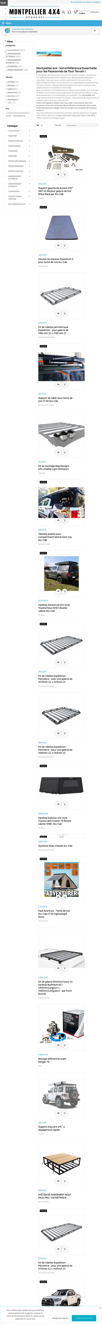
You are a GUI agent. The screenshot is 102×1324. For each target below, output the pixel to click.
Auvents (41, 182)
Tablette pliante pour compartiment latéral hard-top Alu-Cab (81, 282)
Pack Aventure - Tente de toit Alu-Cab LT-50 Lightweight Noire (83, 444)
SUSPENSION (13, 191)
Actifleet (13, 82)
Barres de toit (43, 1004)
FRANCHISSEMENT (18, 70)
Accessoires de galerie (46, 237)
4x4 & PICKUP (16, 50)
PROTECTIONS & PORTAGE (15, 197)
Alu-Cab (13, 96)
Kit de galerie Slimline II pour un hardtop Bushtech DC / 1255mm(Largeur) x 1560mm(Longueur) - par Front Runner (52, 501)
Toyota (71, 1001)
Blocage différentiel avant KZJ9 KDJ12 (80, 995)
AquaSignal (14, 100)
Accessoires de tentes (77, 234)
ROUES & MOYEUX (15, 141)
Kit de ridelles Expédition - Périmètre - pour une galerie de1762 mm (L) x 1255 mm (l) (83, 726)
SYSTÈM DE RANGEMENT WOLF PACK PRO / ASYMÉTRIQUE (82, 557)
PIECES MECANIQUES (17, 161)
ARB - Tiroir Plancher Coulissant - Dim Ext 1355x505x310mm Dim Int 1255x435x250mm (50, 1270)
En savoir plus (29, 1319)
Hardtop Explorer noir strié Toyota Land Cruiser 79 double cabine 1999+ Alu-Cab (82, 391)
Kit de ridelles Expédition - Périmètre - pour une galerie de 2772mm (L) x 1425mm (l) (52, 610)
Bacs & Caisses (74, 564)
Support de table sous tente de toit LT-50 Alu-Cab (82, 227)
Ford (70, 500)
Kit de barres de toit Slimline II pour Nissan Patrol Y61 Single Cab (50, 996)
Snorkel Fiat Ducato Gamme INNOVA (48, 723)
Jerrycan (41, 952)
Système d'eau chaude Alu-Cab (50, 419)
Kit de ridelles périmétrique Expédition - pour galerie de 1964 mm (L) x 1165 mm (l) (51, 229)
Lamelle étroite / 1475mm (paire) (78, 888)
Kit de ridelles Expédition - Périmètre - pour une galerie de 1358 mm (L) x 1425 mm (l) (83, 781)
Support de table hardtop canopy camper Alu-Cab (51, 779)
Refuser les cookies (60, 1318)
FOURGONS (15, 66)
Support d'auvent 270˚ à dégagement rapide (51, 556)
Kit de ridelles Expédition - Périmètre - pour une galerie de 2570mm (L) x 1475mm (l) (83, 336)
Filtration (41, 729)
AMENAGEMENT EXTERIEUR (14, 177)
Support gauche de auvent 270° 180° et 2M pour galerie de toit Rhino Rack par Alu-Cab (51, 174)
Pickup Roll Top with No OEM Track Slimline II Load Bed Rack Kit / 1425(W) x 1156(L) (50, 891)
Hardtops (41, 341)
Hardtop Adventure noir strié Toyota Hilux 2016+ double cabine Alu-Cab (51, 334)
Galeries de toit (43, 512)
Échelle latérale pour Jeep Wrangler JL (49, 1102)
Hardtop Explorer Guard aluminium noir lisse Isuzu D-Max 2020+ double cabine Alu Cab (82, 836)
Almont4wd (14, 93)
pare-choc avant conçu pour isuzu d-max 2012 (76, 115)
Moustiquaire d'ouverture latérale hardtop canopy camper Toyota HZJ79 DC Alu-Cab (51, 1213)
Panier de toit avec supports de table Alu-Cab (81, 944)
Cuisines (72, 1279)
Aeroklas (13, 86)
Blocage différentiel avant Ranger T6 (80, 495)
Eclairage (41, 289)
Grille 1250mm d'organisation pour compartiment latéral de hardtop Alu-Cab (82, 1270)
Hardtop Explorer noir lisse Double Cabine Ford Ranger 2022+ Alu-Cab (82, 1210)
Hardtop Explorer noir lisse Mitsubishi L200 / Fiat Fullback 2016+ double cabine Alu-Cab (50, 836)
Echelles (41, 1108)
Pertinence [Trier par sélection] (83, 125)
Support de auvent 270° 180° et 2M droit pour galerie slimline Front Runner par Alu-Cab (82, 665)
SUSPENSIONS (14, 146)
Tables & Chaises (75, 289)
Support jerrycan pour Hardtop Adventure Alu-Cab (51, 944)
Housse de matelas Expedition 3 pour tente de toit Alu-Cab (82, 172)
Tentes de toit (74, 179)
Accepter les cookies (84, 1318)
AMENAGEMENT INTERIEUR (14, 185)
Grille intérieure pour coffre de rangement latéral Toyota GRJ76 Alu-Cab (80, 1050)
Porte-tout (73, 1163)
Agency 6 (13, 89)
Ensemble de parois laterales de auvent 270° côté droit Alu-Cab (51, 1048)
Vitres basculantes (75, 1059)
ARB (12, 103)
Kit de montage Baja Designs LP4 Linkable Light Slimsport (49, 282)
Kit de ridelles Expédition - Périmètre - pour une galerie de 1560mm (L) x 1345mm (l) (52, 391)
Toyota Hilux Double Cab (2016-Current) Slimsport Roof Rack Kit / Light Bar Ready (83, 610)
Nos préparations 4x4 (17, 204)
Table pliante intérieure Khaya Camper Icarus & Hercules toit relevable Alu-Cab (51, 1157)
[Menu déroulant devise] (94, 12)
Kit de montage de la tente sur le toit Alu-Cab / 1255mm (82, 1103)
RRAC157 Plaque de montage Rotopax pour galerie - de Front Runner (83, 1155)
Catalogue (12, 126)
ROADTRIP (12, 136)
